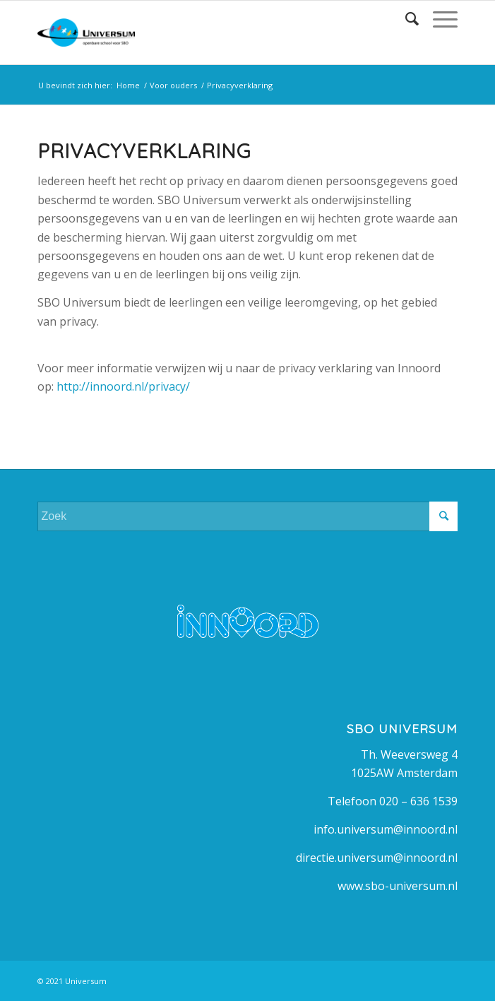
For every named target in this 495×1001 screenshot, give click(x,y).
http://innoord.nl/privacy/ (123, 386)
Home (128, 85)
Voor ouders (173, 85)
